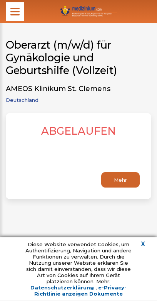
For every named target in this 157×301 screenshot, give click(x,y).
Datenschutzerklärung (62, 287)
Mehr (120, 180)
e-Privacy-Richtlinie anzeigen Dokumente (80, 290)
